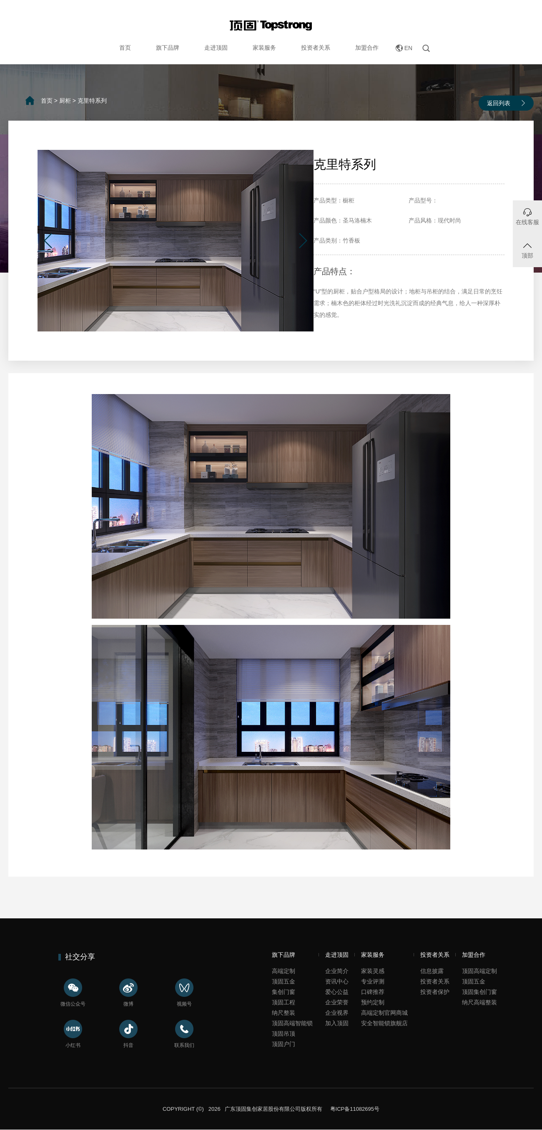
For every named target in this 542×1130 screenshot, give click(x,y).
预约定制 (372, 1002)
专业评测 (372, 981)
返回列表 (498, 103)
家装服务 (264, 47)
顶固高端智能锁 (292, 1023)
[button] (48, 240)
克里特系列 (92, 100)
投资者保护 (434, 991)
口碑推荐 (372, 991)
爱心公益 (337, 991)
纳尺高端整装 (479, 1002)
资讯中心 (337, 981)
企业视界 (337, 1012)
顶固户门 (283, 1044)
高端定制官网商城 (384, 1012)
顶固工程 (283, 1002)
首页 (125, 47)
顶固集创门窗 (479, 991)
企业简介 (337, 971)
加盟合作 (367, 47)
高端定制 (283, 971)
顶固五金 (283, 981)
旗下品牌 (167, 47)
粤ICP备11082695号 (354, 1109)
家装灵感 (372, 971)
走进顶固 (216, 47)
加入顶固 (337, 1023)
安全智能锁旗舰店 (384, 1023)
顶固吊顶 (283, 1033)
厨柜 (65, 100)
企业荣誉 (337, 1002)
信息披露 (432, 971)
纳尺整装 (283, 1012)
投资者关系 (315, 47)
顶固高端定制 (479, 971)
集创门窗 (283, 991)
